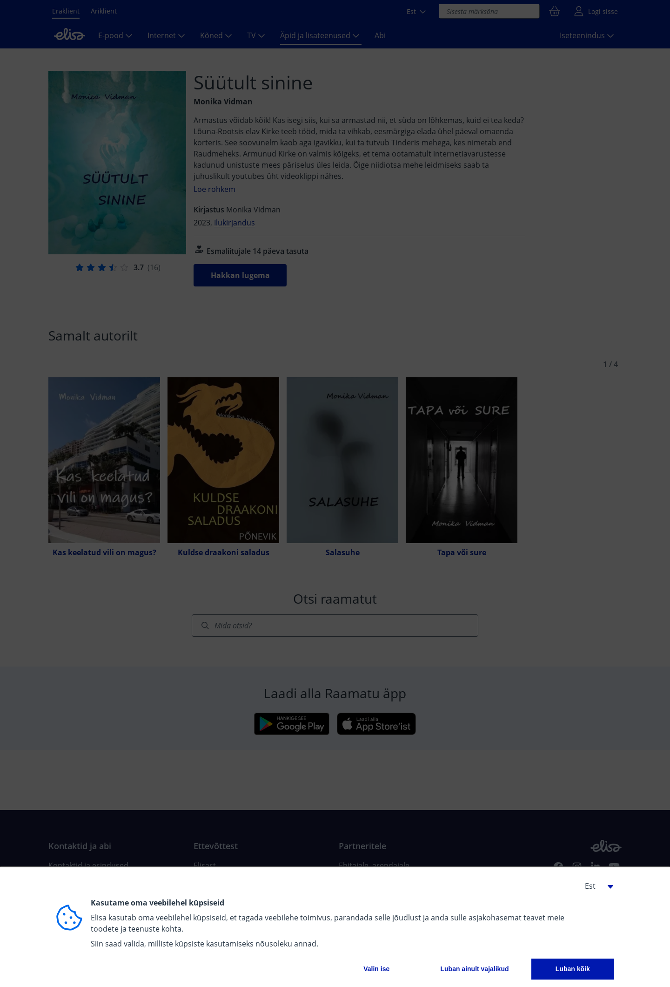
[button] (595, 886)
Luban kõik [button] (573, 969)
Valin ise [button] (376, 969)
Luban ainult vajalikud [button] (474, 969)
